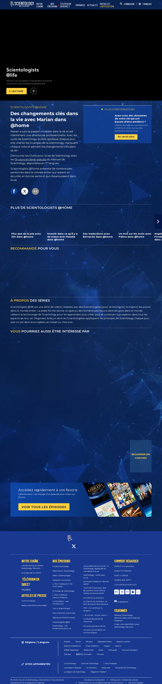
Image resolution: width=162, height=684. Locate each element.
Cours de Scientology (90, 661)
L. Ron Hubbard (110, 661)
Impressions (122, 599)
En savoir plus (126, 136)
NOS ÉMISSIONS (52, 5)
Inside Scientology (61, 563)
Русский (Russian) (130, 647)
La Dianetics (91, 665)
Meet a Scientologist (62, 572)
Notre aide (106, 665)
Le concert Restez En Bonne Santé (96, 579)
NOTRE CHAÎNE (39, 5)
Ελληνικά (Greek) (105, 639)
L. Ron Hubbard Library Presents (60, 593)
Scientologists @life (61, 619)
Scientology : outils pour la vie (94, 573)
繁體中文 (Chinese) (84, 651)
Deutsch (89, 639)
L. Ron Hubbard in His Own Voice (62, 582)
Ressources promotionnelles (34, 602)
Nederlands (88, 647)
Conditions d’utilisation (94, 677)
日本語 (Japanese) (71, 647)
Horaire (26, 586)
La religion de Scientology (74, 669)
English (67, 639)
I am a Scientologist (61, 605)
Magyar (107, 643)
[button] (158, 221)
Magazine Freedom (98, 669)
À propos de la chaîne (31, 570)
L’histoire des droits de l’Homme (93, 617)
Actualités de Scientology (125, 665)
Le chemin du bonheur (93, 595)
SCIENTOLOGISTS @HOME (28, 107)
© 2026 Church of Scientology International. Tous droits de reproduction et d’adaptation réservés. (37, 678)
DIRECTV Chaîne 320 (124, 563)
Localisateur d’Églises (72, 665)
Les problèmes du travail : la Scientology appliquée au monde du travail (96, 566)
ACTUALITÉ (92, 5)
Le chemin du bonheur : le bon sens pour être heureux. (96, 600)
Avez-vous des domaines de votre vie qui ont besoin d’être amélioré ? (131, 118)
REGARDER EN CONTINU (141, 456)
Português (112, 647)
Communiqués (28, 598)
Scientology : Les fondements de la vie (62, 624)
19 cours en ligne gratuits (30, 159)
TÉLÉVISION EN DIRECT (65, 5)
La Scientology (70, 661)
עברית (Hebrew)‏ (92, 643)
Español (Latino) (123, 639)
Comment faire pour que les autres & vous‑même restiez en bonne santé (94, 588)
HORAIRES (80, 5)
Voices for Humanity (62, 577)
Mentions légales (135, 680)
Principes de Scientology (64, 588)
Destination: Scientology (64, 568)
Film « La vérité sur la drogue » (93, 606)
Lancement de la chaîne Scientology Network (32, 564)
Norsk (100, 647)
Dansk (78, 639)
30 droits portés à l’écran (94, 623)
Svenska (67, 651)
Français (100, 651)
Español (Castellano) (72, 643)
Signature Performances (64, 614)
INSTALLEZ (107, 5)
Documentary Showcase (64, 610)
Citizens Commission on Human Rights (94, 628)
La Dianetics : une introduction (61, 599)
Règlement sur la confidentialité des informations (101, 680)
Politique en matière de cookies (124, 677)
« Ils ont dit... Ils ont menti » (95, 612)
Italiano (118, 643)
